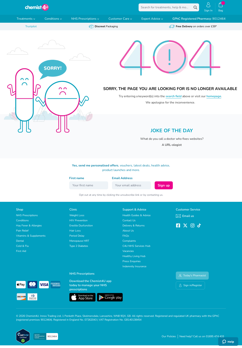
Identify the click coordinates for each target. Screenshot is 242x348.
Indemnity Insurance (134, 269)
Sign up (164, 188)
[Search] (195, 9)
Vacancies (128, 254)
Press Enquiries (132, 264)
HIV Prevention (78, 223)
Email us (185, 218)
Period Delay (76, 238)
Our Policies (169, 339)
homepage (213, 99)
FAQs (126, 238)
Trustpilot (31, 29)
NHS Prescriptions (85, 21)
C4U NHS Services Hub (136, 248)
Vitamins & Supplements (31, 238)
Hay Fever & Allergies (29, 228)
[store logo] (37, 8)
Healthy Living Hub (134, 259)
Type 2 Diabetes (78, 248)
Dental (20, 243)
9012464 (199, 21)
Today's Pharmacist (192, 278)
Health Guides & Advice (136, 218)
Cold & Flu (22, 248)
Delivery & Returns (134, 228)
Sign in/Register (190, 288)
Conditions (53, 21)
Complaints (129, 243)
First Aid (21, 254)
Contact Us (129, 223)
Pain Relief (22, 233)
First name (76, 181)
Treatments (26, 21)
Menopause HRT (79, 243)
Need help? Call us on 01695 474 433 (201, 339)
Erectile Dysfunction (81, 228)
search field (174, 99)
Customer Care (120, 21)
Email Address (122, 181)
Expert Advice (152, 21)
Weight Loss (76, 218)
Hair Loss (75, 233)
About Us (128, 233)
